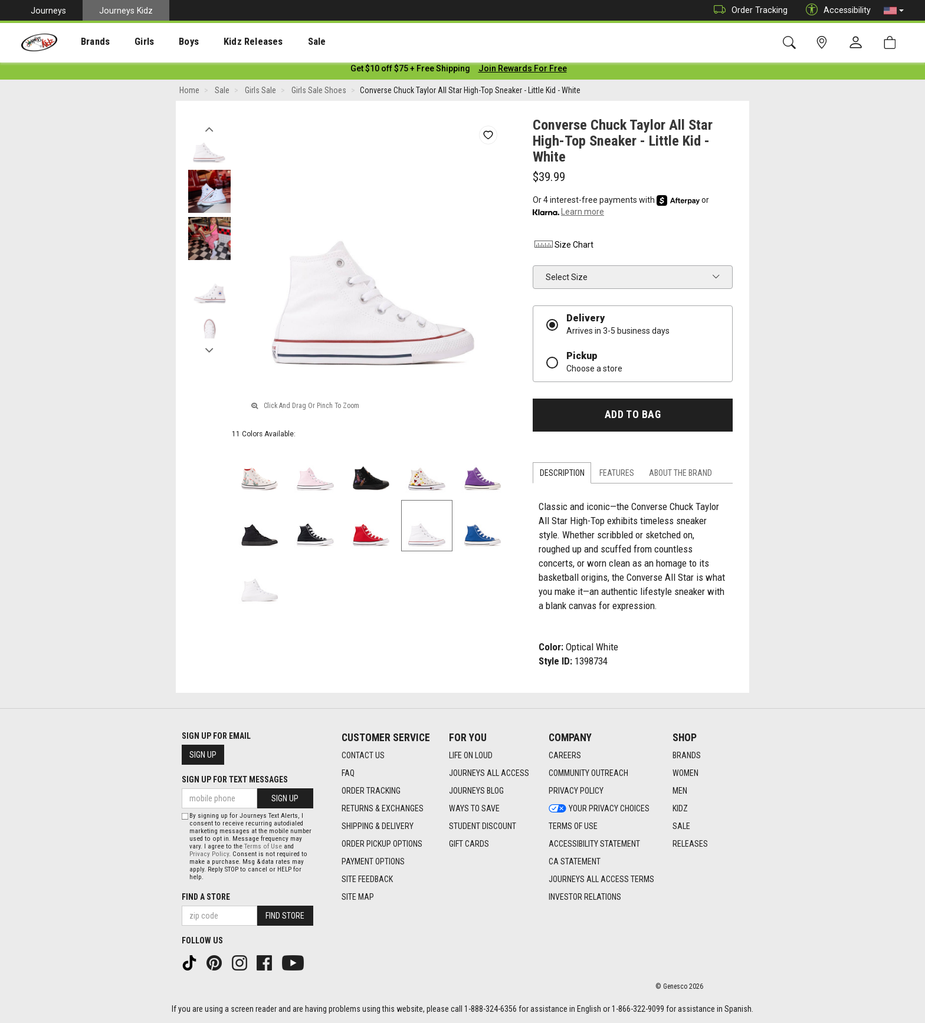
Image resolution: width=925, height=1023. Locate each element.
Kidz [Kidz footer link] (680, 809)
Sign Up (203, 755)
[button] (893, 11)
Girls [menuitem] (128, 42)
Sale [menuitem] (282, 42)
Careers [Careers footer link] (565, 756)
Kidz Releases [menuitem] (225, 42)
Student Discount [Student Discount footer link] (482, 826)
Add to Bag (633, 417)
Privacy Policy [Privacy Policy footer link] (576, 791)
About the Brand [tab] (680, 475)
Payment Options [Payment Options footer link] (373, 862)
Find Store (284, 915)
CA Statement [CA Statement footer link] (575, 862)
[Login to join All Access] (410, 71)
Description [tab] (562, 475)
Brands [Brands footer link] (687, 756)
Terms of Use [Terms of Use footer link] (573, 826)
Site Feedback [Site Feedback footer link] (367, 879)
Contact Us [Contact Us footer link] (363, 756)
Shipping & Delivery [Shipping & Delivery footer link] (378, 826)
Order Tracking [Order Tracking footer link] (371, 791)
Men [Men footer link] (680, 791)
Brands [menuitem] (86, 42)
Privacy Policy (209, 854)
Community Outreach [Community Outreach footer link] (588, 773)
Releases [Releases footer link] (690, 844)
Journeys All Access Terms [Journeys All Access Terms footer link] (601, 879)
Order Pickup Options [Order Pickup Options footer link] (382, 844)
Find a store (206, 897)
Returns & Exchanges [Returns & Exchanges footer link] (383, 809)
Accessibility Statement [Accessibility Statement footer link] (594, 844)
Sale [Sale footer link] (681, 826)
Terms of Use (263, 846)
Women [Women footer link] (685, 773)
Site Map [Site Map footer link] (358, 897)
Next (209, 349)
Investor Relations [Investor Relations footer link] (585, 897)
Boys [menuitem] (167, 42)
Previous (209, 128)
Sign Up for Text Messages (235, 780)
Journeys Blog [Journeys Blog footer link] (476, 791)
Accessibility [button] (835, 10)
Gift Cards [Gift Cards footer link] (469, 844)
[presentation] (86, 42)
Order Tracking (748, 10)
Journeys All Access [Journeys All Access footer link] (489, 773)
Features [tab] (616, 475)
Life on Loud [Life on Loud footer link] (471, 756)
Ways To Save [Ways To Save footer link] (474, 809)
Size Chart (563, 247)
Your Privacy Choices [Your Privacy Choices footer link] (599, 809)
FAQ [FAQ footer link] (348, 773)
